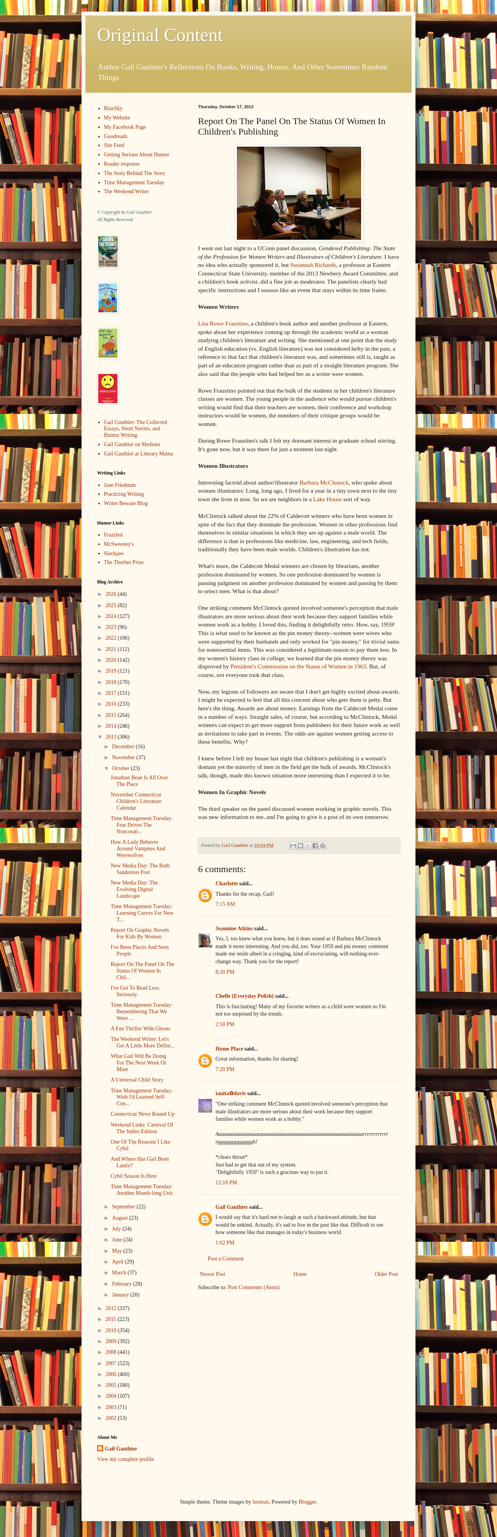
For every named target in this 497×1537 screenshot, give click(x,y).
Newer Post (212, 1274)
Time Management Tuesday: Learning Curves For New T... (142, 913)
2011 (112, 1319)
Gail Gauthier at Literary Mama (138, 454)
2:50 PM (225, 1024)
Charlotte (226, 883)
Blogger (307, 1502)
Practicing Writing (124, 494)
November (124, 757)
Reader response (122, 164)
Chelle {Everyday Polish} (244, 996)
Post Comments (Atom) (254, 1287)
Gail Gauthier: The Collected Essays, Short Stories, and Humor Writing (135, 428)
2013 (112, 737)
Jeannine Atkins (234, 928)
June (117, 1240)
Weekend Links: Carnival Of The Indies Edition (142, 1128)
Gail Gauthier (231, 1207)
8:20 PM (225, 972)
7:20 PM (225, 1069)
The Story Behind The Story (134, 173)
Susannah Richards (313, 264)
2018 (112, 682)
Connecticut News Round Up (142, 1114)
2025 (112, 605)
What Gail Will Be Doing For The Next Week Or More (138, 1062)
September (124, 1207)
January (121, 1295)
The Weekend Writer (126, 191)
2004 (112, 1396)
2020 (112, 660)
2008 (112, 1352)
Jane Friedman (120, 485)
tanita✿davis (230, 1093)
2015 (112, 715)
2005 (112, 1385)
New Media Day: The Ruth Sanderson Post (140, 869)
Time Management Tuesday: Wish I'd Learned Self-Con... (142, 1097)
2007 (112, 1363)
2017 (112, 693)
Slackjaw (114, 553)
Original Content (160, 34)
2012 (112, 1308)
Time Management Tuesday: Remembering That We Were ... (142, 1011)
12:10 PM (226, 1183)
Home (300, 1274)
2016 (112, 704)
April (118, 1262)
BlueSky (113, 108)
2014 (112, 726)
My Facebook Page (125, 127)
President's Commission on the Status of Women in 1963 (298, 666)
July (117, 1229)
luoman (260, 1502)
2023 (112, 627)
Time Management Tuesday (134, 182)
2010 (112, 1330)
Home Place (229, 1049)
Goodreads (116, 136)
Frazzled (113, 535)
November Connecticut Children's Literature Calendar (136, 801)
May (117, 1251)
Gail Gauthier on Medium (132, 444)
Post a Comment (226, 1259)
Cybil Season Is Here (134, 1176)
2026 (112, 594)
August (120, 1218)
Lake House (327, 499)
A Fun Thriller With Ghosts (140, 1029)
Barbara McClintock (324, 482)
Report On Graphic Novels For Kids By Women (140, 933)
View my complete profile (125, 1459)
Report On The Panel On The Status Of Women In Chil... (142, 970)
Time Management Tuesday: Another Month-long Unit (142, 1190)
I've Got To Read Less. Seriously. (135, 991)
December (124, 746)
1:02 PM (225, 1243)
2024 (112, 616)
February (122, 1284)
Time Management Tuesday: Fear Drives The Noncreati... (142, 824)
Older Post (386, 1274)
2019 (112, 671)
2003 (112, 1407)
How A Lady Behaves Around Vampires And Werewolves (138, 848)
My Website (117, 118)
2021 (112, 649)
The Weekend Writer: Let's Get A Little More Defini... (143, 1042)
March (119, 1273)
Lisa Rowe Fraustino (223, 323)
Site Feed (114, 145)
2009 (112, 1341)
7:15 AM (225, 904)
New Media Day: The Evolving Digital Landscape (134, 889)
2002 (112, 1418)
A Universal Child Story (137, 1080)
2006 (112, 1374)
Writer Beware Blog (126, 503)
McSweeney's (119, 544)
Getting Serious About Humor (136, 155)
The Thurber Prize (124, 562)
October (121, 768)
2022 (112, 638)
